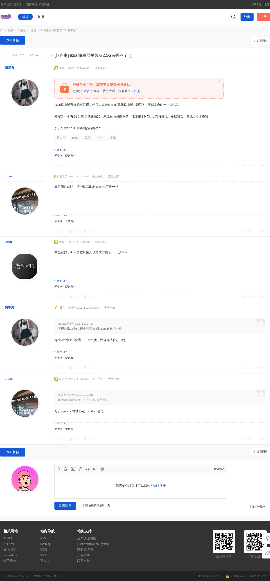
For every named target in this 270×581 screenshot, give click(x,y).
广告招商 (83, 555)
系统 (88, 137)
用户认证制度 (86, 538)
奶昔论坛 (2, 30)
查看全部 (100, 68)
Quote (87, 469)
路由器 (61, 137)
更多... (44, 561)
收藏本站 (256, 4)
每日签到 (6, 4)
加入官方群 (224, 556)
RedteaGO (10, 555)
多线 (113, 137)
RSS (43, 538)
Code (94, 469)
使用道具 (247, 165)
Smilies (102, 469)
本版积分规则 (257, 506)
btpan (9, 176)
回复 (62, 165)
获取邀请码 (85, 549)
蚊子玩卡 (9, 561)
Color (66, 469)
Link (80, 469)
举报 (261, 165)
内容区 (22, 30)
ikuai (75, 137)
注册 (263, 16)
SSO (43, 555)
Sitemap (45, 544)
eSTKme (9, 544)
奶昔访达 (44, 4)
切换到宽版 (267, 4)
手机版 (37, 576)
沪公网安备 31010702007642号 (249, 576)
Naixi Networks (20, 576)
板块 (25, 17)
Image (73, 469)
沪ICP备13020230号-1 (208, 576)
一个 (100, 137)
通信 (33, 30)
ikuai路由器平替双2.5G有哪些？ (59, 30)
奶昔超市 (19, 4)
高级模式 (219, 468)
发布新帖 (12, 40)
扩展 (41, 17)
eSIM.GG (9, 549)
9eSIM (7, 538)
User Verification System (93, 544)
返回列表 (262, 40)
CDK (43, 549)
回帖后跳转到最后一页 (94, 505)
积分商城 (31, 4)
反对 (91, 231)
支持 (76, 231)
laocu (8, 241)
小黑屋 (48, 576)
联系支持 (83, 561)
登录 (247, 16)
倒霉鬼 (9, 68)
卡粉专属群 (255, 556)
